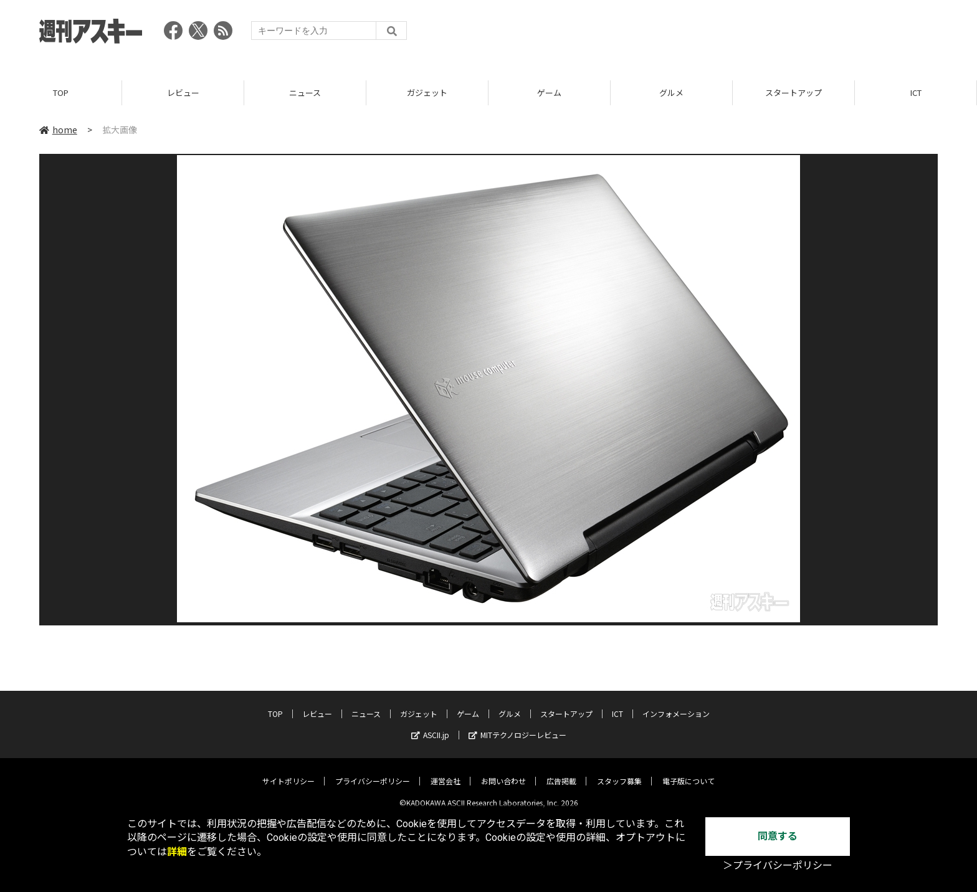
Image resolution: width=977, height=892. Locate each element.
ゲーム (549, 93)
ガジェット (427, 93)
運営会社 (445, 772)
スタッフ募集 (619, 772)
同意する (778, 836)
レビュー (183, 93)
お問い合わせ (503, 772)
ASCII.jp (430, 726)
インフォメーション (676, 705)
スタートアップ (793, 93)
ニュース (305, 93)
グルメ (671, 93)
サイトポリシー (288, 772)
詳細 (177, 852)
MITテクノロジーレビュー (517, 726)
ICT (916, 93)
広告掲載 (561, 772)
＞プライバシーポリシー (777, 865)
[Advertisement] (711, 34)
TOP (61, 93)
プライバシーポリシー (372, 772)
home (58, 130)
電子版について (688, 772)
